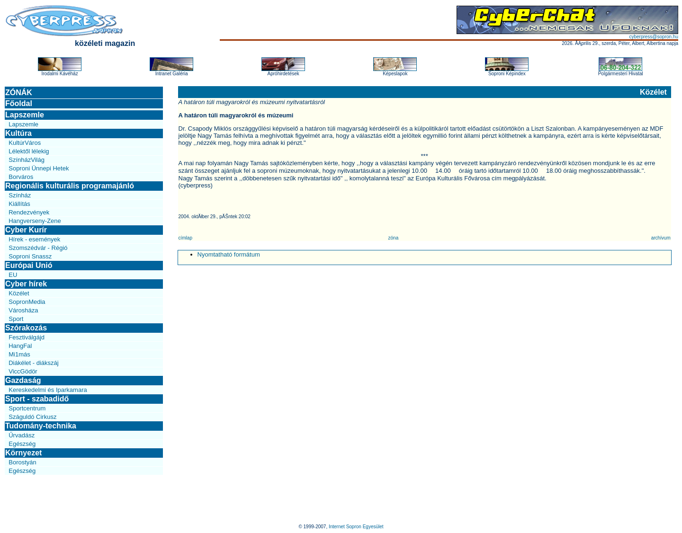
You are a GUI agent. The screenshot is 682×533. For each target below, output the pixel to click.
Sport (16, 318)
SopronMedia (27, 301)
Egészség (22, 443)
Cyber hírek (26, 284)
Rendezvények (29, 212)
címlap (185, 237)
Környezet (23, 453)
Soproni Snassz (30, 256)
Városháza (23, 310)
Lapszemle (24, 115)
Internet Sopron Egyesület (356, 526)
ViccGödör (23, 371)
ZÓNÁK (18, 93)
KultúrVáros (25, 142)
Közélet (19, 293)
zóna (393, 237)
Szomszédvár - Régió (38, 247)
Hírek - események (34, 239)
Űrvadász (22, 435)
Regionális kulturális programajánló (69, 186)
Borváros (21, 176)
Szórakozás (26, 328)
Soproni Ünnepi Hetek (39, 168)
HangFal (20, 345)
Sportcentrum (27, 408)
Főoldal (18, 103)
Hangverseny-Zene (35, 220)
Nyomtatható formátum (228, 254)
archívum (661, 237)
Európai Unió (29, 265)
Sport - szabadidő (37, 399)
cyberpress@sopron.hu (653, 36)
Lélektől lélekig (29, 151)
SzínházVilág (27, 159)
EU (13, 274)
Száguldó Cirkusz (32, 416)
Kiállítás (19, 203)
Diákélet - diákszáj (34, 362)
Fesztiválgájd (27, 337)
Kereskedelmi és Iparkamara (48, 389)
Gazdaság (23, 380)
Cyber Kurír (26, 230)
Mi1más (19, 354)
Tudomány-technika (40, 426)
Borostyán (22, 462)
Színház (20, 195)
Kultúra (18, 133)
